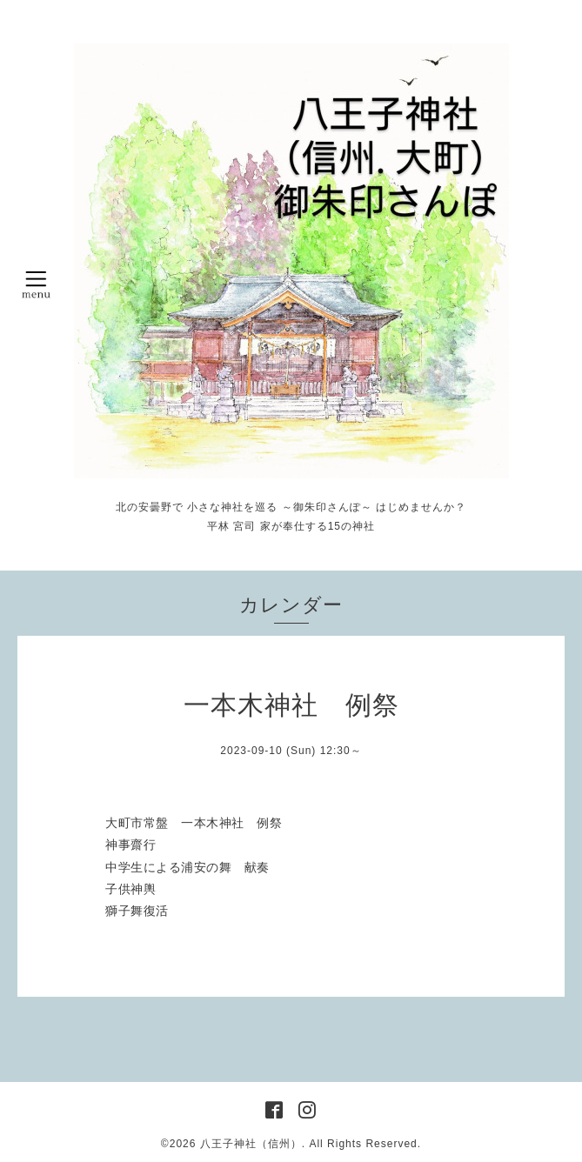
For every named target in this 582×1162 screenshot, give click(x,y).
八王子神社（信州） (251, 1144)
